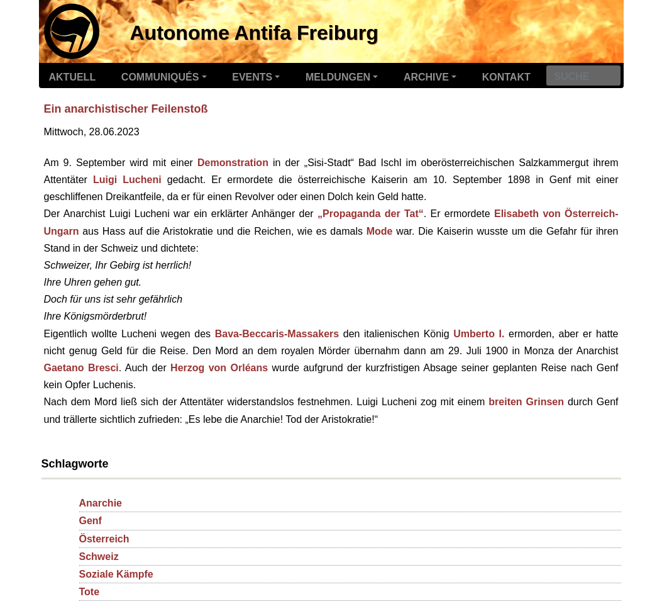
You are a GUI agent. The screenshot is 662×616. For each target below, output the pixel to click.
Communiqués (160, 77)
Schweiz (99, 556)
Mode (380, 231)
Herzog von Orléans (219, 367)
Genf (90, 520)
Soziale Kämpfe (116, 574)
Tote (89, 591)
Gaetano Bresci (81, 367)
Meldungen (338, 77)
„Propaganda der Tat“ (370, 213)
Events (252, 77)
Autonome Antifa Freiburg (254, 32)
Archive (426, 77)
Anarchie (100, 503)
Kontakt (506, 77)
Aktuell (72, 77)
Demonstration (232, 162)
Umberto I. (478, 333)
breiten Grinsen (526, 401)
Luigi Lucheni (127, 179)
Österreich (104, 539)
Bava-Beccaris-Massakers (277, 333)
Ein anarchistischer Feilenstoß (126, 109)
